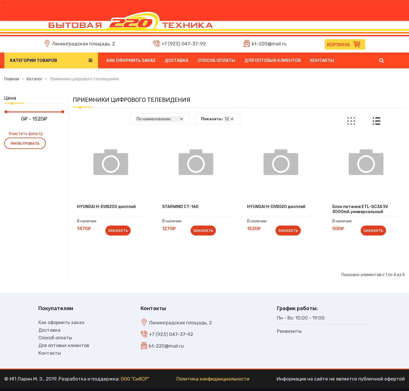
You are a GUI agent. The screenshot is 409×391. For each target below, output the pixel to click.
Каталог (34, 79)
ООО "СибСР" (135, 381)
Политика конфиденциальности (213, 381)
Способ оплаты (216, 60)
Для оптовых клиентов (273, 60)
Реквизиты (289, 332)
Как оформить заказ (131, 60)
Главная (11, 79)
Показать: (212, 119)
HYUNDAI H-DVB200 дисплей (107, 207)
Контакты (322, 60)
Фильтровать (25, 143)
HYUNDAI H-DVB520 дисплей (278, 207)
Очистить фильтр (26, 133)
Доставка (176, 60)
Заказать (118, 231)
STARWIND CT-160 (182, 207)
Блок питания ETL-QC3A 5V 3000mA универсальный (361, 210)
